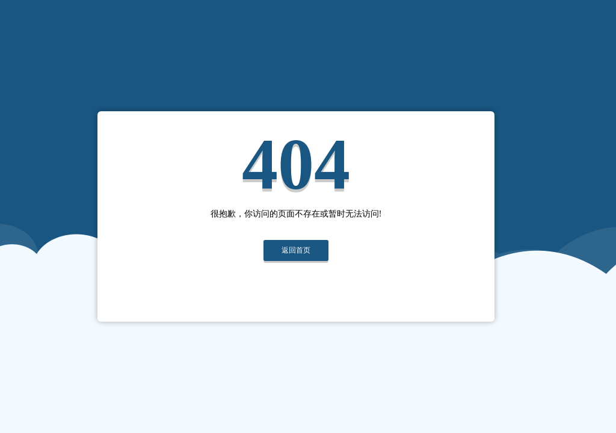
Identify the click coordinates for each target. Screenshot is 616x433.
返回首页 (296, 250)
